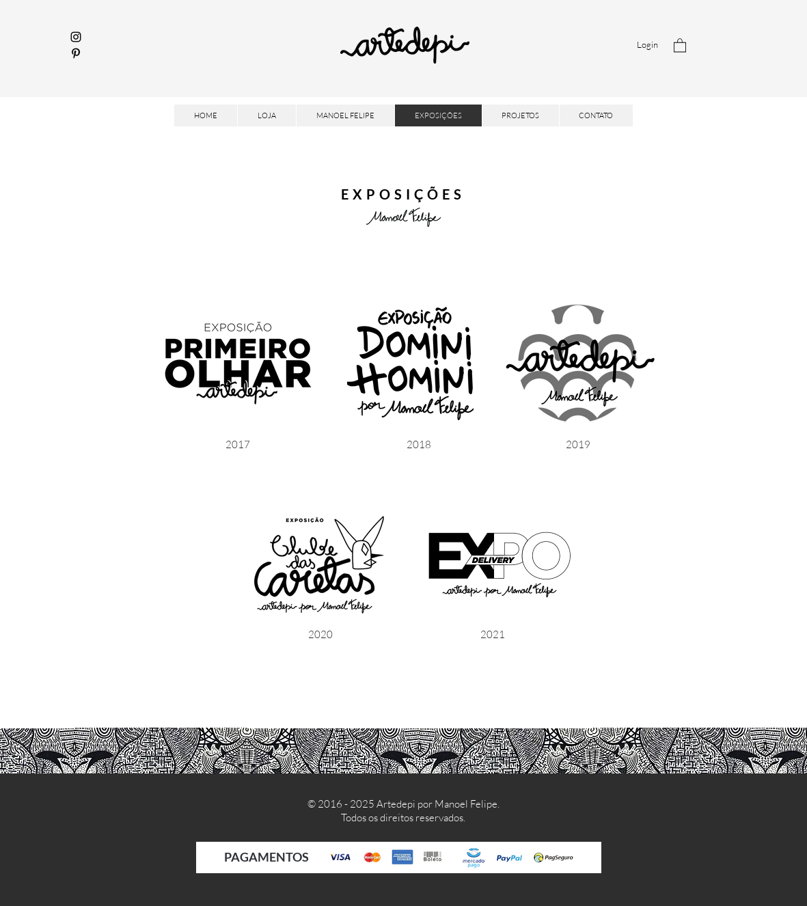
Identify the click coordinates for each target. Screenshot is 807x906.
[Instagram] (76, 37)
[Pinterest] (76, 53)
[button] (680, 45)
